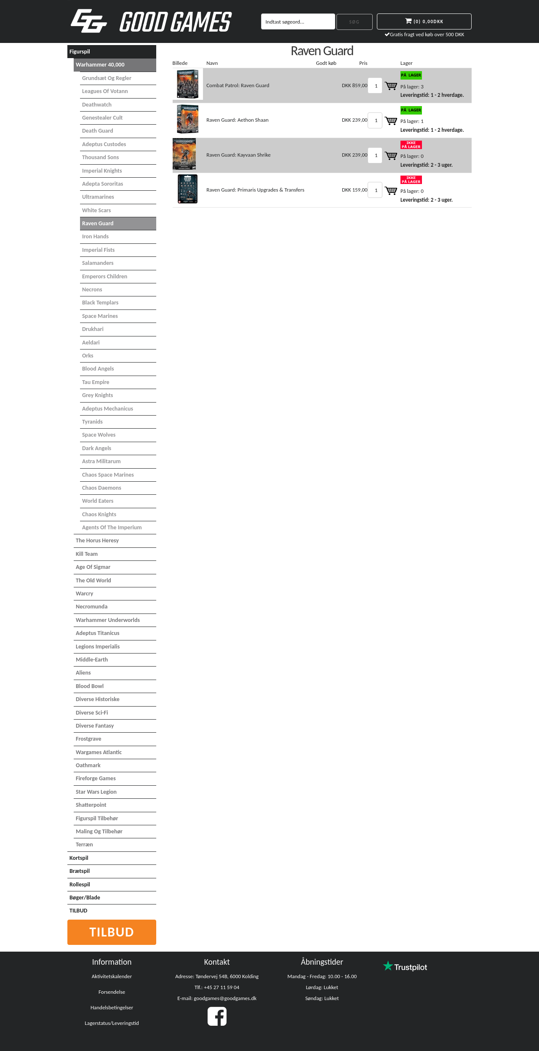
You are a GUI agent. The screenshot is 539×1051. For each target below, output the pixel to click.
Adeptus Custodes (104, 144)
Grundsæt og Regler (106, 78)
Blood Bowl (90, 686)
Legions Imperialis (98, 646)
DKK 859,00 (355, 85)
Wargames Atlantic (99, 752)
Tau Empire (95, 382)
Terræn (84, 844)
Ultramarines (98, 196)
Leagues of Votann (105, 91)
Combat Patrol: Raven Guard (237, 85)
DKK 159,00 (355, 190)
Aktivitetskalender (112, 976)
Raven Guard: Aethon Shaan (237, 120)
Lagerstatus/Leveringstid (112, 1023)
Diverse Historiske (98, 699)
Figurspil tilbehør (97, 818)
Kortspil (78, 858)
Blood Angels (98, 368)
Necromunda (91, 606)
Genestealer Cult (102, 117)
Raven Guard (97, 223)
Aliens (83, 672)
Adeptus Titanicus (98, 633)
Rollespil (79, 884)
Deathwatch (97, 104)
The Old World (93, 580)
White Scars (96, 210)
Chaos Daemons (101, 487)
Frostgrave (88, 738)
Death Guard (97, 130)
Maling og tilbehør (99, 831)
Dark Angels (96, 448)
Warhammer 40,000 (100, 64)
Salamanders (98, 263)
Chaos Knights (99, 514)
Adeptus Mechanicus (107, 408)
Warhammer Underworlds (108, 620)
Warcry (84, 593)
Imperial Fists (98, 249)
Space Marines (100, 316)
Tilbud (111, 932)
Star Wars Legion (96, 791)
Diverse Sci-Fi (92, 712)
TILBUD (78, 910)
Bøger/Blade (84, 897)
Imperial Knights (102, 170)
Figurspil (79, 51)
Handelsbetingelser (112, 1007)
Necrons (92, 289)
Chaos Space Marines (108, 474)
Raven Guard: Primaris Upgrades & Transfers (255, 190)
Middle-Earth (92, 659)
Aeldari (91, 342)
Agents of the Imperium (112, 527)
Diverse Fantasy (95, 725)
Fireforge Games (96, 778)
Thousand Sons (100, 157)
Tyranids (92, 421)
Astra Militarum (101, 461)
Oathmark (88, 765)
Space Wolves (98, 434)
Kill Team (87, 554)
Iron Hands (95, 236)
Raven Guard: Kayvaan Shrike (238, 155)
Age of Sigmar (93, 567)
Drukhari (93, 329)
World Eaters (97, 500)
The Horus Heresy (97, 540)
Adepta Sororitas (102, 183)
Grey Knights (97, 395)
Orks (87, 355)
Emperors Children (104, 276)
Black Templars (100, 302)
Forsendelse (112, 992)
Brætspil (79, 871)
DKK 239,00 (355, 120)
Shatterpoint (91, 804)
